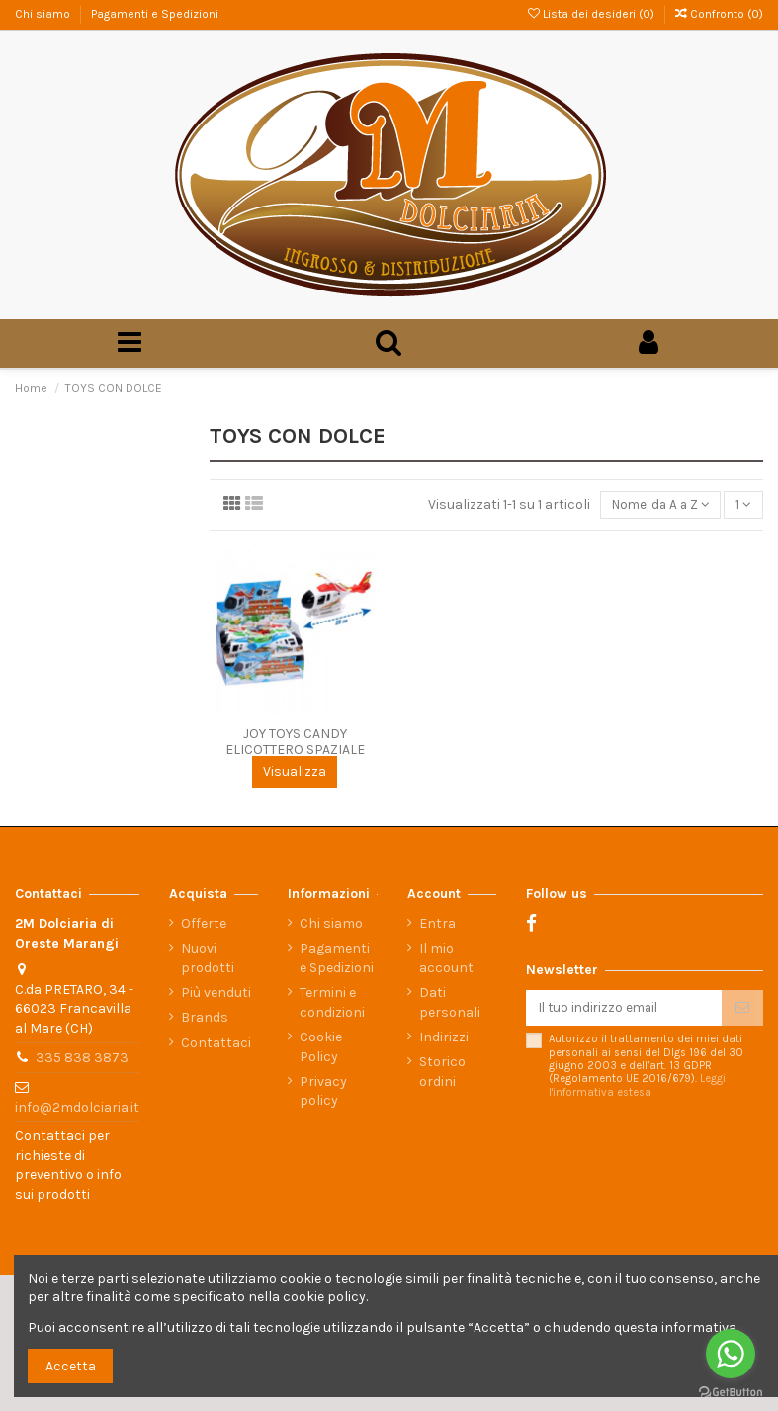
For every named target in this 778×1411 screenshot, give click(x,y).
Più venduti (216, 992)
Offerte (203, 923)
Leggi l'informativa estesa (637, 1087)
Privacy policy (323, 1091)
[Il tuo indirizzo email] (624, 1009)
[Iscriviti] (742, 1009)
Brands (204, 1017)
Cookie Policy (321, 1047)
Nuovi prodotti (207, 958)
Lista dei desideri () (592, 14)
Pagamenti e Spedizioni (154, 14)
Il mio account (446, 958)
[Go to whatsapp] (730, 1353)
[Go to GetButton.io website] (730, 1391)
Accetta (70, 1366)
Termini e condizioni (332, 1002)
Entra (437, 923)
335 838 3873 (82, 1057)
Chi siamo (44, 14)
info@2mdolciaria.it (77, 1107)
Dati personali (449, 1002)
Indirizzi (444, 1037)
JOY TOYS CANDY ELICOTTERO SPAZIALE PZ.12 (295, 751)
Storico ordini (442, 1071)
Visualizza (294, 773)
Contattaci (216, 1043)
